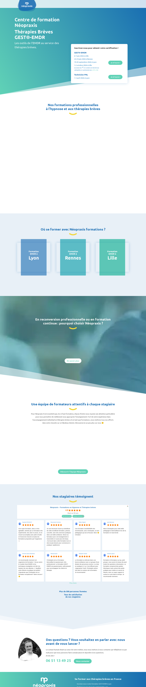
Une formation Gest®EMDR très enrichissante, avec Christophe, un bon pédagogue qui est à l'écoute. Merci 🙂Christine (87, 532)
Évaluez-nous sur (77, 516)
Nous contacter (82, 661)
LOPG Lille (95, 70)
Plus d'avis (73, 583)
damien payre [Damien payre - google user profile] (111, 553)
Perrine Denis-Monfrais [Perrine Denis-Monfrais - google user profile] (28, 553)
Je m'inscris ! (115, 63)
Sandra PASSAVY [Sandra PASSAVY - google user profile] (27, 522)
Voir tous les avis (67, 516)
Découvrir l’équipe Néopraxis (73, 471)
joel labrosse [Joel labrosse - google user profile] (110, 522)
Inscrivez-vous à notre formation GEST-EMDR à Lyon (94, 684)
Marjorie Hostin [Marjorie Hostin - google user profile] (83, 553)
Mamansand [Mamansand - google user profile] (54, 553)
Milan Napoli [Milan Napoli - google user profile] (82, 522)
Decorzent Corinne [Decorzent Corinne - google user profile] (56, 522)
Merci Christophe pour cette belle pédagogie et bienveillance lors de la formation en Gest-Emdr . (114, 530)
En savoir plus (73, 361)
